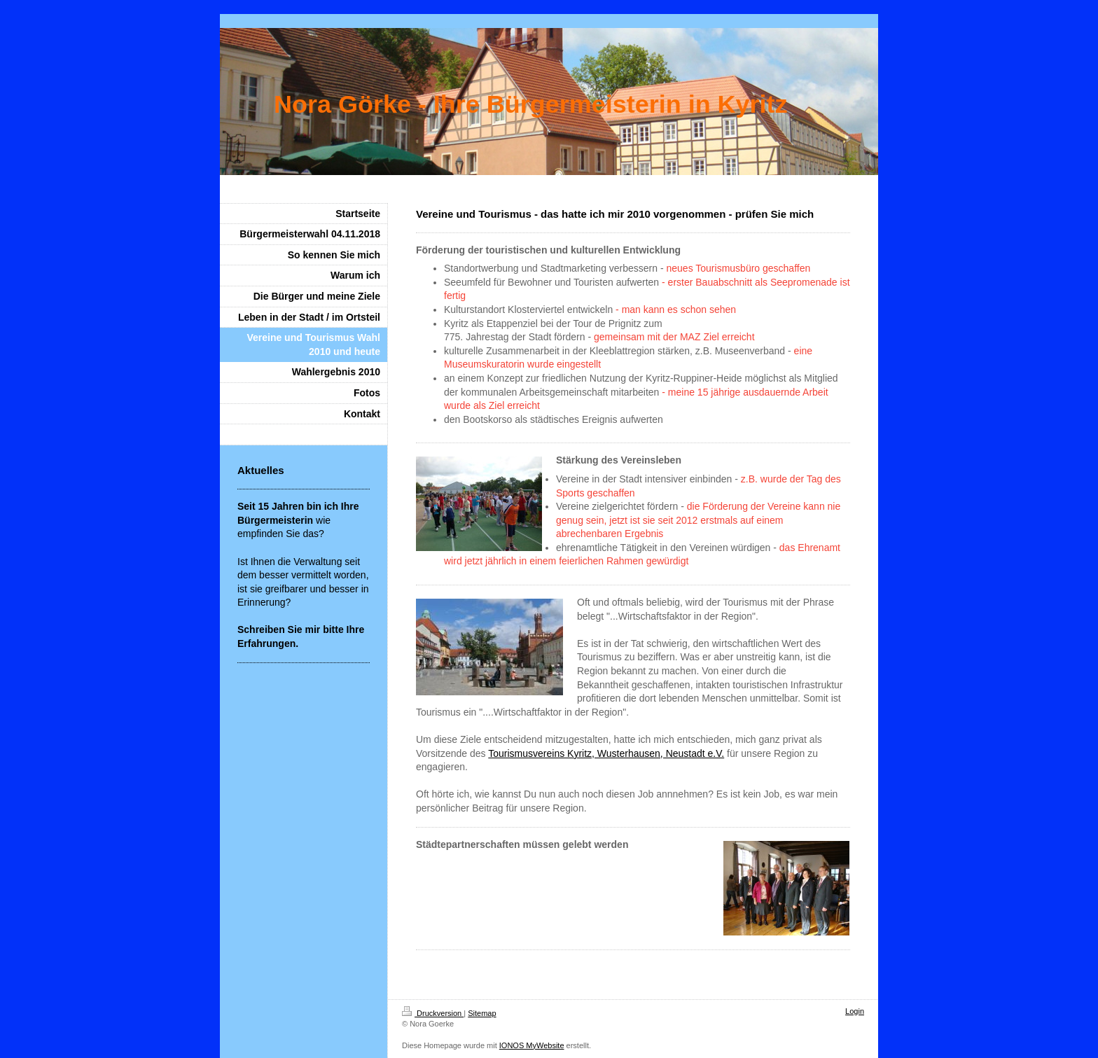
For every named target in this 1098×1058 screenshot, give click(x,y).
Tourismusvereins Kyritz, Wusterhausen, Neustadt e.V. (606, 753)
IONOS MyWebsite (531, 1045)
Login (854, 1011)
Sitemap (482, 1013)
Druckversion (433, 1013)
